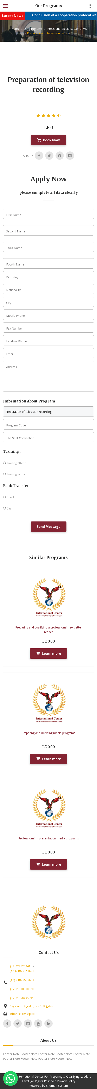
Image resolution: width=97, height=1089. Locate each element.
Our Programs (33, 29)
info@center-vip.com (23, 1014)
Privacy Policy (66, 1081)
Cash (8, 508)
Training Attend (14, 463)
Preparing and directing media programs (48, 733)
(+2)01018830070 (22, 989)
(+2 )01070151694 (22, 971)
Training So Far (14, 474)
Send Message (48, 526)
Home (15, 29)
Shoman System (57, 1086)
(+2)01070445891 (22, 998)
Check (9, 497)
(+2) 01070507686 (22, 980)
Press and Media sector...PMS (66, 29)
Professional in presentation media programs (48, 838)
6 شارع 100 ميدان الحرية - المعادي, (31, 1006)
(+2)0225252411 (21, 966)
